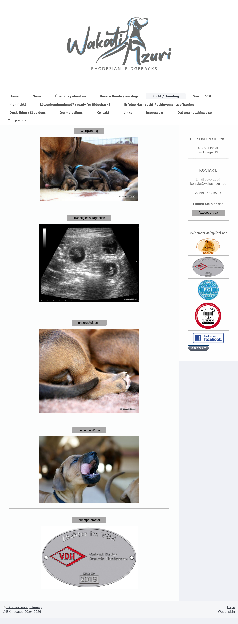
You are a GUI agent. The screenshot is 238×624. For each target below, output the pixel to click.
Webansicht (226, 612)
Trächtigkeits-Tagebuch (89, 218)
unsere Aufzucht (89, 322)
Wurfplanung (89, 131)
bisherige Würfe (89, 430)
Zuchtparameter (89, 520)
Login (231, 607)
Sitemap (35, 607)
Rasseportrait (208, 212)
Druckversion (15, 607)
